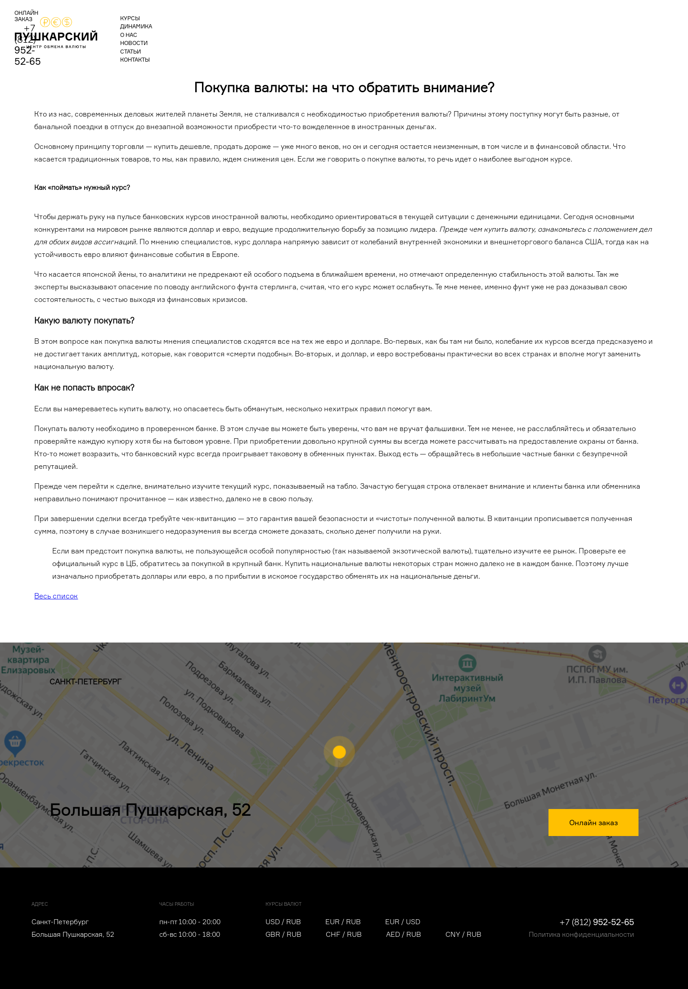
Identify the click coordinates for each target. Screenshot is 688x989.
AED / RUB (403, 934)
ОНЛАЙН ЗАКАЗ (536, 30)
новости (265, 30)
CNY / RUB (463, 934)
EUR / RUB (343, 921)
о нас (228, 30)
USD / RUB (283, 921)
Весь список (56, 595)
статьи (305, 30)
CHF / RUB (344, 934)
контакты (345, 30)
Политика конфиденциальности (581, 934)
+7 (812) (611, 29)
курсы (147, 30)
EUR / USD (402, 921)
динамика (188, 30)
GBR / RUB (283, 934)
